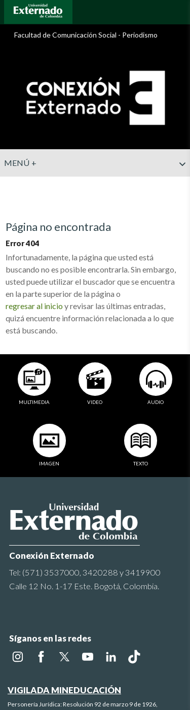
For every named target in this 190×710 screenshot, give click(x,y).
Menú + (95, 162)
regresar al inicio (34, 306)
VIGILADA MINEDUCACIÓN (64, 672)
